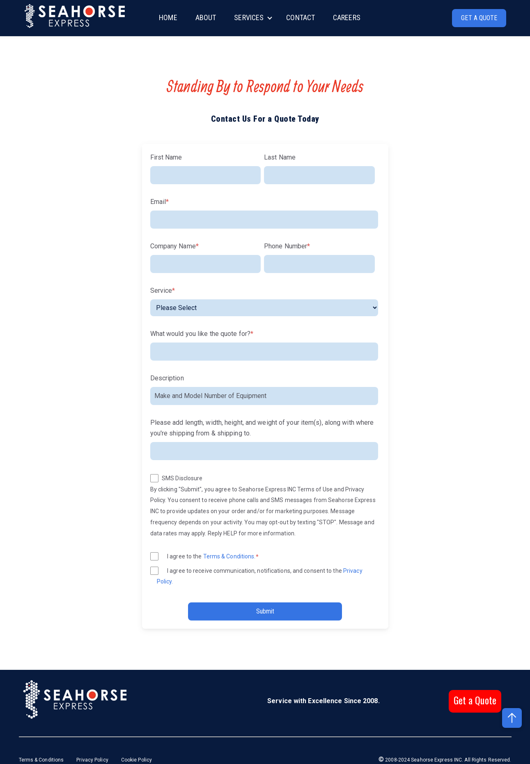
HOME (168, 17)
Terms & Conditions (42, 760)
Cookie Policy (136, 760)
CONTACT (300, 17)
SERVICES (249, 17)
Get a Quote (475, 700)
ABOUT (205, 17)
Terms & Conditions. (229, 556)
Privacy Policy (92, 760)
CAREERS (346, 17)
